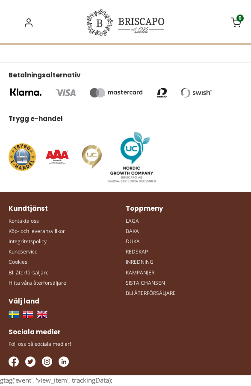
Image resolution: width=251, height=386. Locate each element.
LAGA (132, 220)
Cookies (18, 261)
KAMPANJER (140, 272)
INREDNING (140, 261)
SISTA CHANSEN (145, 282)
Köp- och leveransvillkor (37, 231)
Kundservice (23, 251)
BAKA (132, 231)
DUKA (133, 241)
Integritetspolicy (28, 241)
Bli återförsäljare (29, 272)
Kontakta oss (24, 220)
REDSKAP (137, 251)
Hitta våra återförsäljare (37, 282)
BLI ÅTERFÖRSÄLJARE (151, 293)
